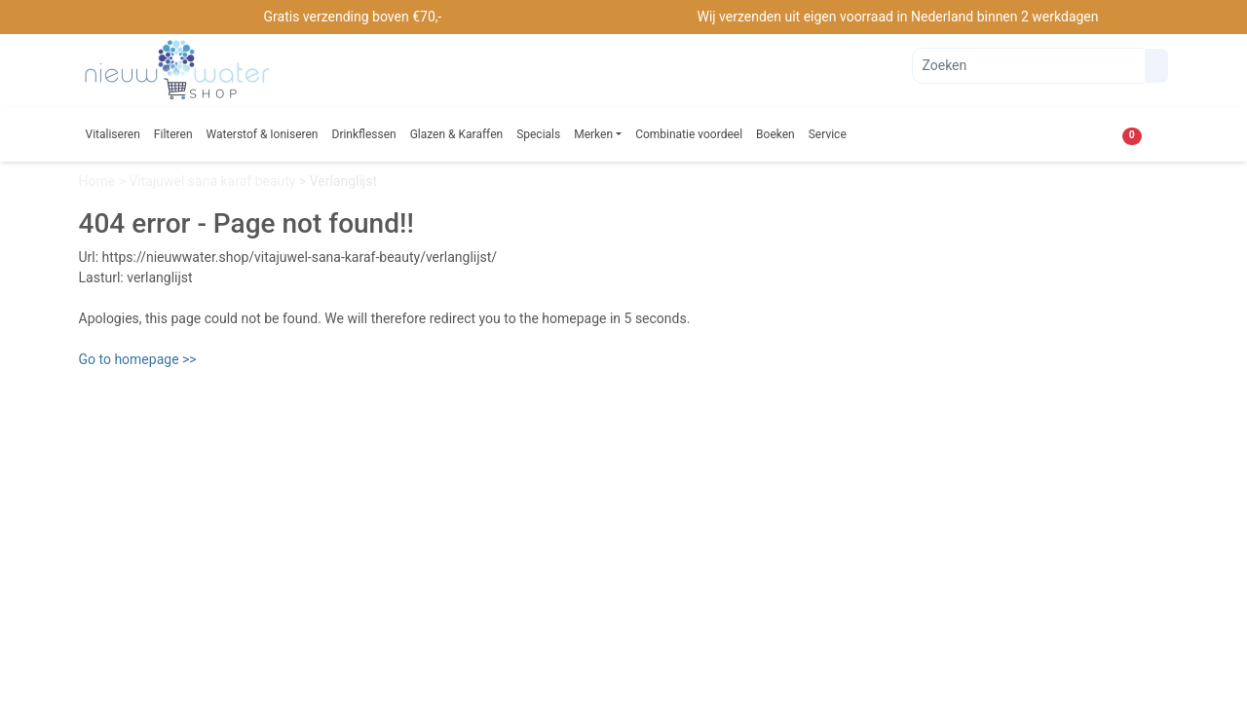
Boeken (775, 134)
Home (99, 181)
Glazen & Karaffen (457, 134)
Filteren (173, 134)
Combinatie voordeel (688, 134)
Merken (593, 134)
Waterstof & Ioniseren (263, 134)
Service (828, 134)
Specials (538, 134)
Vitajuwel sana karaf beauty (214, 181)
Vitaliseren (113, 134)
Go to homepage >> (138, 359)
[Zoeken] (1028, 66)
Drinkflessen (364, 134)
